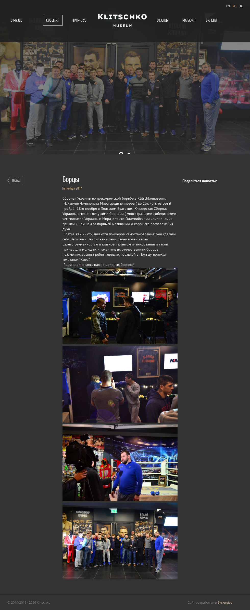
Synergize (225, 602)
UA (241, 6)
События (52, 20)
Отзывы (163, 20)
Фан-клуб (79, 20)
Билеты (211, 20)
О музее (16, 20)
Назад (16, 180)
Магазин (188, 20)
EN (228, 6)
